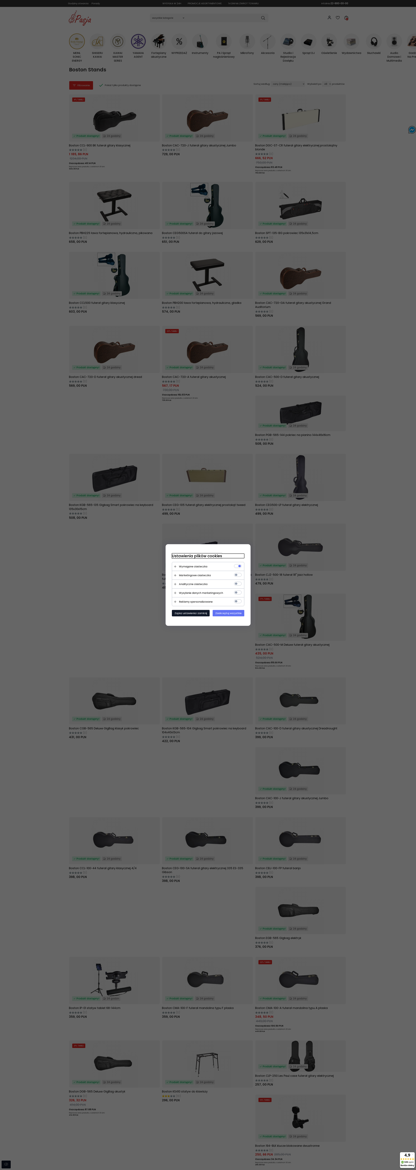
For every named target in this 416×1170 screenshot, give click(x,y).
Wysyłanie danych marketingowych (201, 593)
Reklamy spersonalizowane (196, 602)
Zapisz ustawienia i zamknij (191, 613)
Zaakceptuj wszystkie (228, 613)
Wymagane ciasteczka (193, 566)
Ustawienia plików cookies (197, 556)
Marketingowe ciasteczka (195, 575)
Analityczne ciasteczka (193, 584)
